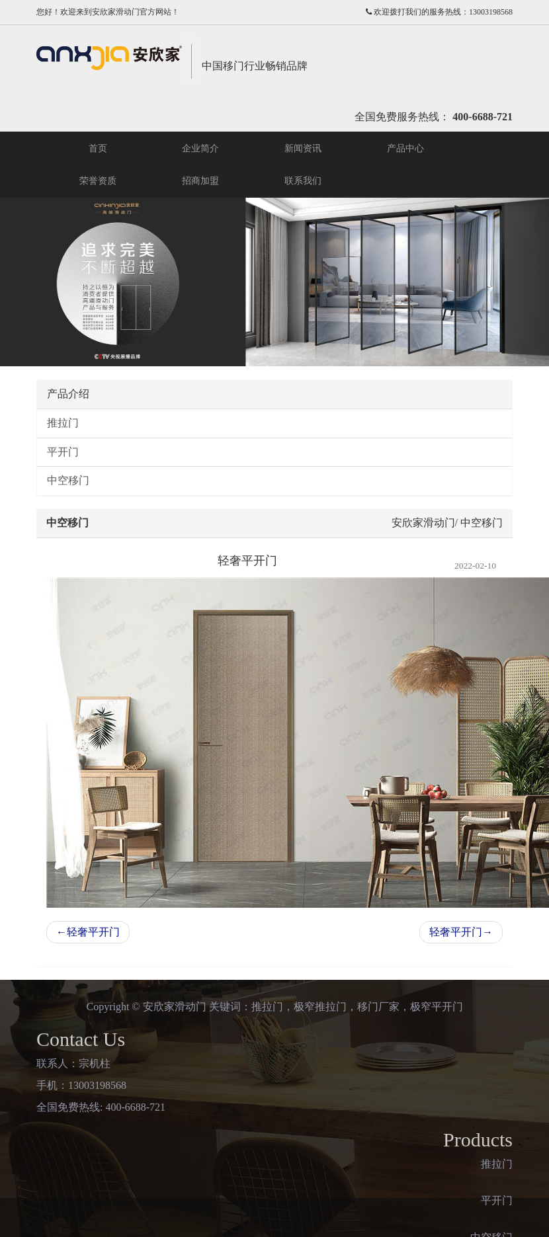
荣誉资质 (97, 181)
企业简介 (200, 148)
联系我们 (302, 181)
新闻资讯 (302, 148)
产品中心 (405, 148)
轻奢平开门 (88, 932)
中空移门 (68, 480)
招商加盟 (200, 181)
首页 (98, 148)
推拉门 (63, 422)
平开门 (63, 452)
